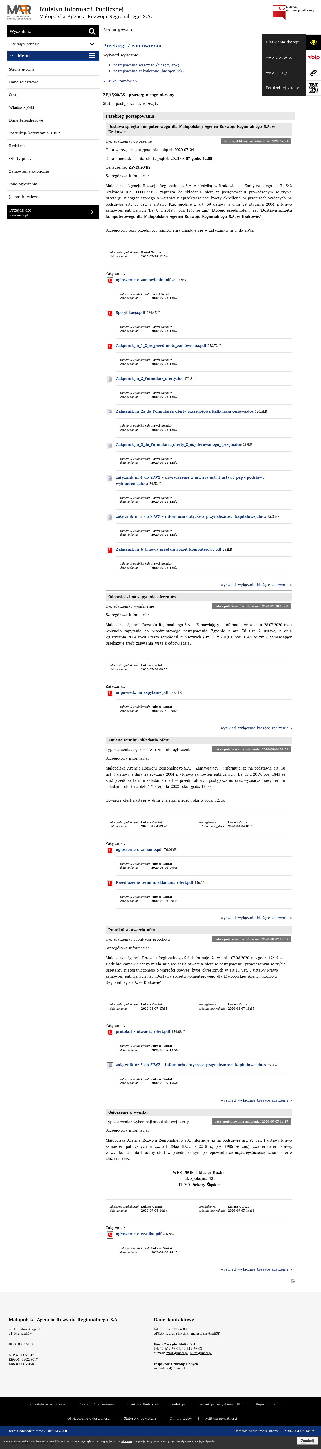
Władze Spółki (21, 107)
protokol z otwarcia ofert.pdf (143, 1031)
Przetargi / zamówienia (132, 45)
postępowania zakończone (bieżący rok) (148, 71)
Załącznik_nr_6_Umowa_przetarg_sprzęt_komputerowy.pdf (168, 549)
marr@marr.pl (177, 1353)
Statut (14, 94)
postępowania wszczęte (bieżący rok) (146, 64)
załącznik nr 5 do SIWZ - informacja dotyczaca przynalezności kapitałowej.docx (191, 516)
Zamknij (307, 1440)
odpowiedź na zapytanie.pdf (142, 692)
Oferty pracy (20, 158)
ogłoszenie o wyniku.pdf (139, 1234)
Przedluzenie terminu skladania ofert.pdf (154, 882)
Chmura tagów (181, 1418)
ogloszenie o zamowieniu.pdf (143, 279)
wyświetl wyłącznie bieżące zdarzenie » (256, 584)
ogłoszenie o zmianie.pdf (139, 849)
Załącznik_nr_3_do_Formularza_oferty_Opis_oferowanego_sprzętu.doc (179, 444)
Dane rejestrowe (23, 82)
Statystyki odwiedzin (140, 1418)
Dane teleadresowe (26, 120)
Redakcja (17, 145)
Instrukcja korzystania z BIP (34, 133)
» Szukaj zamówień (120, 81)
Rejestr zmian (266, 1404)
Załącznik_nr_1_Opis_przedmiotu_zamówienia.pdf (161, 345)
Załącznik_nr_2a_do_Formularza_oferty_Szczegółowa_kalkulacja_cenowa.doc (185, 411)
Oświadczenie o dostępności (88, 1418)
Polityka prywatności (221, 1418)
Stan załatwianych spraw (46, 1404)
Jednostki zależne (24, 196)
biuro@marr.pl (201, 1353)
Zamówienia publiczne (29, 171)
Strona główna (22, 69)
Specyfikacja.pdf (130, 312)
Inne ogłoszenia (23, 184)
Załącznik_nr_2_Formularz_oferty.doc (149, 378)
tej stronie (126, 1441)
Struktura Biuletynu (143, 1404)
